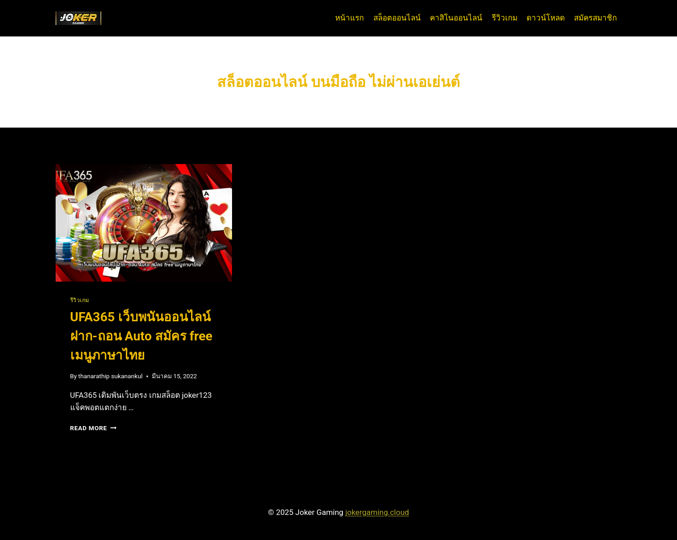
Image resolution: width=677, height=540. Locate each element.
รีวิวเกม (504, 17)
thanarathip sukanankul (110, 376)
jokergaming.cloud (377, 512)
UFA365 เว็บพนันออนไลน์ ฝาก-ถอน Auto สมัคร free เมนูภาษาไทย (141, 336)
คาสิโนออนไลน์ (456, 17)
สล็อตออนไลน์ (397, 17)
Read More (93, 428)
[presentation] (144, 223)
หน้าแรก (349, 17)
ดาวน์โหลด (546, 17)
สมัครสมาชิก (595, 17)
